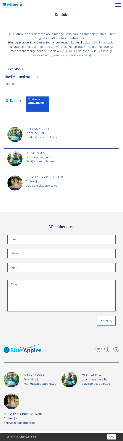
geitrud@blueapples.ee (20, 423)
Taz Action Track (74, 46)
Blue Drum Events (20, 34)
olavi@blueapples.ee (96, 383)
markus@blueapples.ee (40, 383)
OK (111, 436)
